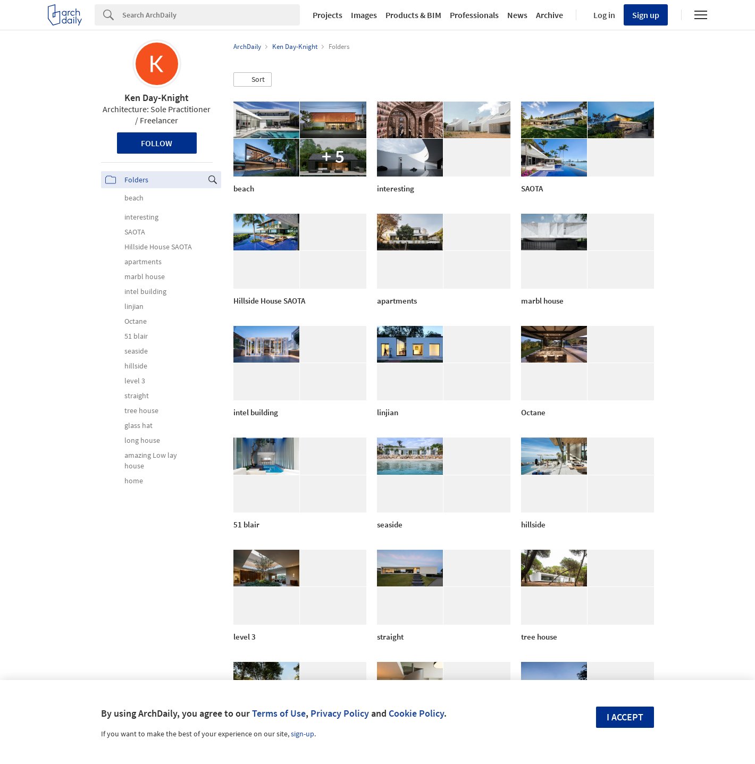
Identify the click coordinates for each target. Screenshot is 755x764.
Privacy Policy (340, 713)
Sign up (645, 15)
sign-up (302, 733)
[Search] (211, 15)
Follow (156, 143)
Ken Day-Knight (156, 97)
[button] (252, 79)
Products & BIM (413, 15)
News (517, 15)
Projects (327, 15)
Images (364, 15)
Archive (549, 15)
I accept (625, 717)
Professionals (474, 15)
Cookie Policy (416, 713)
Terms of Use (279, 713)
